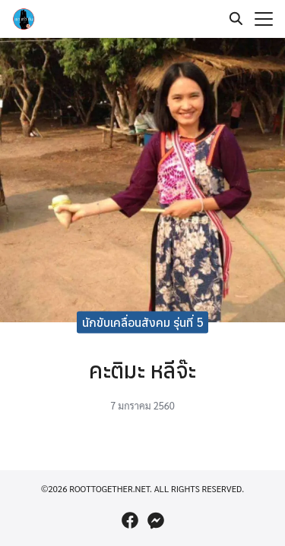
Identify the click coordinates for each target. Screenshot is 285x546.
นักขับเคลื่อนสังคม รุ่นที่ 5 (143, 321)
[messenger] (156, 520)
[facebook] (130, 520)
